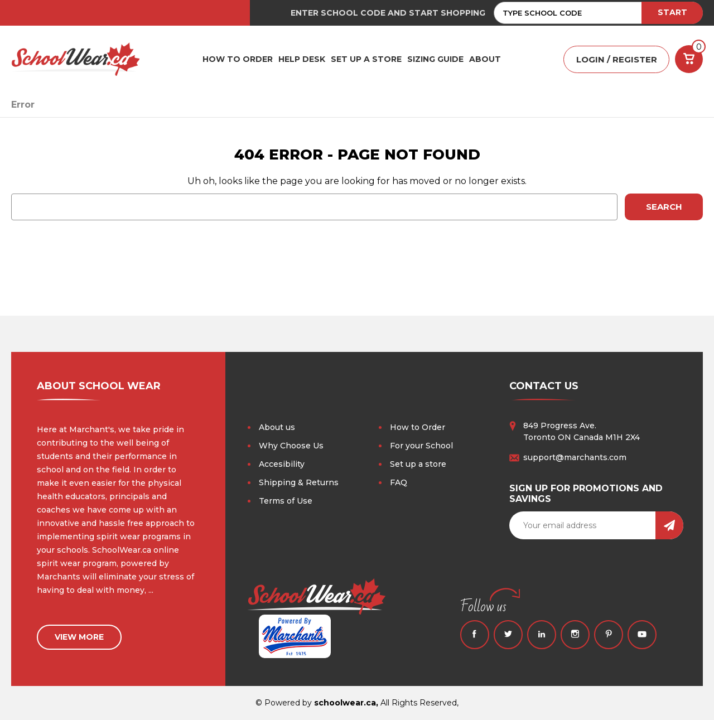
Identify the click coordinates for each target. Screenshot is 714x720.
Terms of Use (285, 501)
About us (277, 427)
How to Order (417, 427)
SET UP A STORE (366, 59)
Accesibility (282, 464)
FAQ (398, 482)
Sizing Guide (435, 59)
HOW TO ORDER (237, 59)
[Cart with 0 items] (688, 59)
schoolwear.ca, (346, 703)
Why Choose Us (291, 446)
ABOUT (485, 59)
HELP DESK (301, 59)
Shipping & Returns (299, 482)
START (672, 12)
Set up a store (418, 464)
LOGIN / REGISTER (616, 59)
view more (79, 637)
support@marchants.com (574, 457)
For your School (421, 446)
